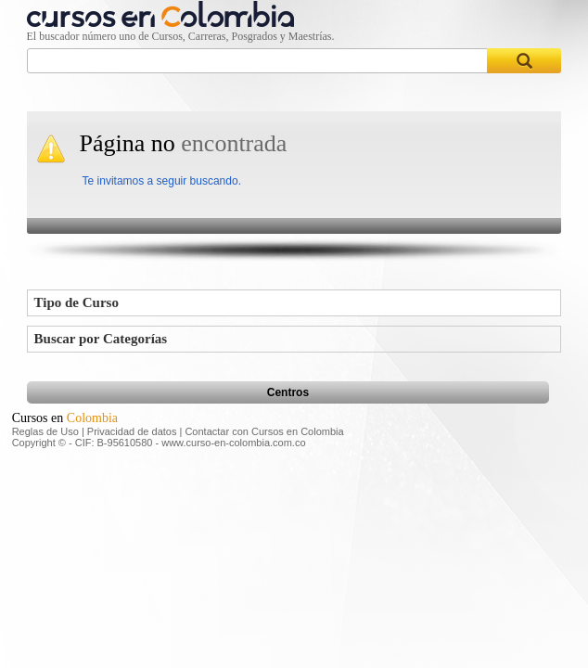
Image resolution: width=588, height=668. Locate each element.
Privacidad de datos (132, 431)
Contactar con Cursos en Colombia (264, 431)
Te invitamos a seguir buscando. (162, 180)
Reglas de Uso (45, 431)
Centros (288, 392)
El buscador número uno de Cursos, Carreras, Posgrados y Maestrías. (181, 36)
